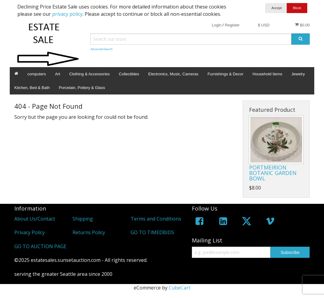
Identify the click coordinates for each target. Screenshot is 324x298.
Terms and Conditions (156, 218)
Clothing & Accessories (89, 74)
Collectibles (129, 74)
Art (57, 74)
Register (232, 25)
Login (216, 25)
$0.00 (302, 24)
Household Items (267, 74)
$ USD (263, 25)
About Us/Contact (34, 218)
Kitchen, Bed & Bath (32, 87)
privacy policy (67, 14)
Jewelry (298, 74)
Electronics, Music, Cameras (173, 74)
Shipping (82, 218)
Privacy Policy (29, 232)
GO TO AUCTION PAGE (40, 246)
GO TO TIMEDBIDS (152, 232)
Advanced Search (101, 49)
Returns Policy (88, 232)
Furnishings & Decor (225, 74)
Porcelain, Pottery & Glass (82, 87)
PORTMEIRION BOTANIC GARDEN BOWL (273, 173)
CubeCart (179, 287)
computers (36, 74)
